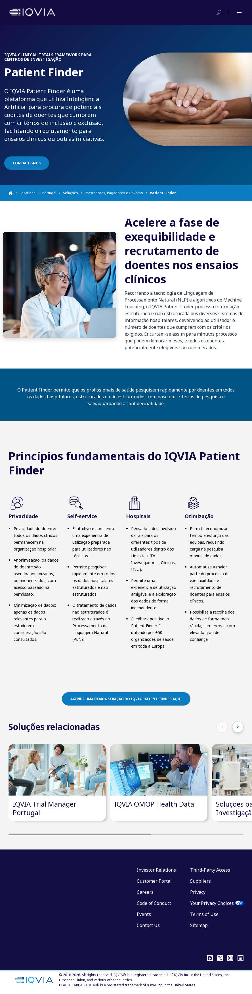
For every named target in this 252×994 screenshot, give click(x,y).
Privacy (197, 892)
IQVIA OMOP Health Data (154, 804)
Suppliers (200, 881)
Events (144, 914)
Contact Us (148, 925)
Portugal (49, 193)
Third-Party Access (210, 870)
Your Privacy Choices (212, 903)
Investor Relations (156, 870)
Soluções (70, 193)
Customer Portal (154, 881)
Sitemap (199, 925)
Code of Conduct (154, 903)
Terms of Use (204, 914)
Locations (27, 193)
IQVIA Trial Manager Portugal (44, 808)
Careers (145, 892)
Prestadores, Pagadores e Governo (114, 193)
